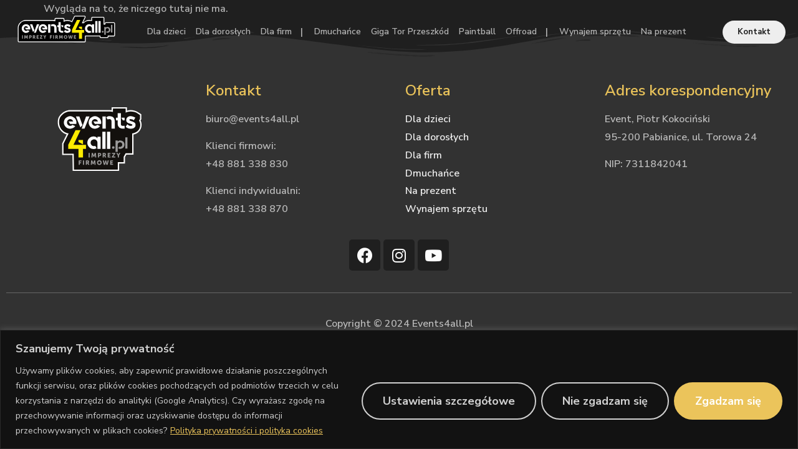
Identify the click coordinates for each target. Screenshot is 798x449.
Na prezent (663, 31)
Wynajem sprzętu (595, 31)
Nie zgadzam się (605, 400)
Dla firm (276, 31)
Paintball (477, 31)
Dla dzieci (166, 31)
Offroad (521, 31)
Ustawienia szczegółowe (449, 400)
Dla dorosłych (223, 31)
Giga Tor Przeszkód (410, 31)
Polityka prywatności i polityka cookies (246, 431)
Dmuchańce (337, 31)
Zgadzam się (728, 400)
